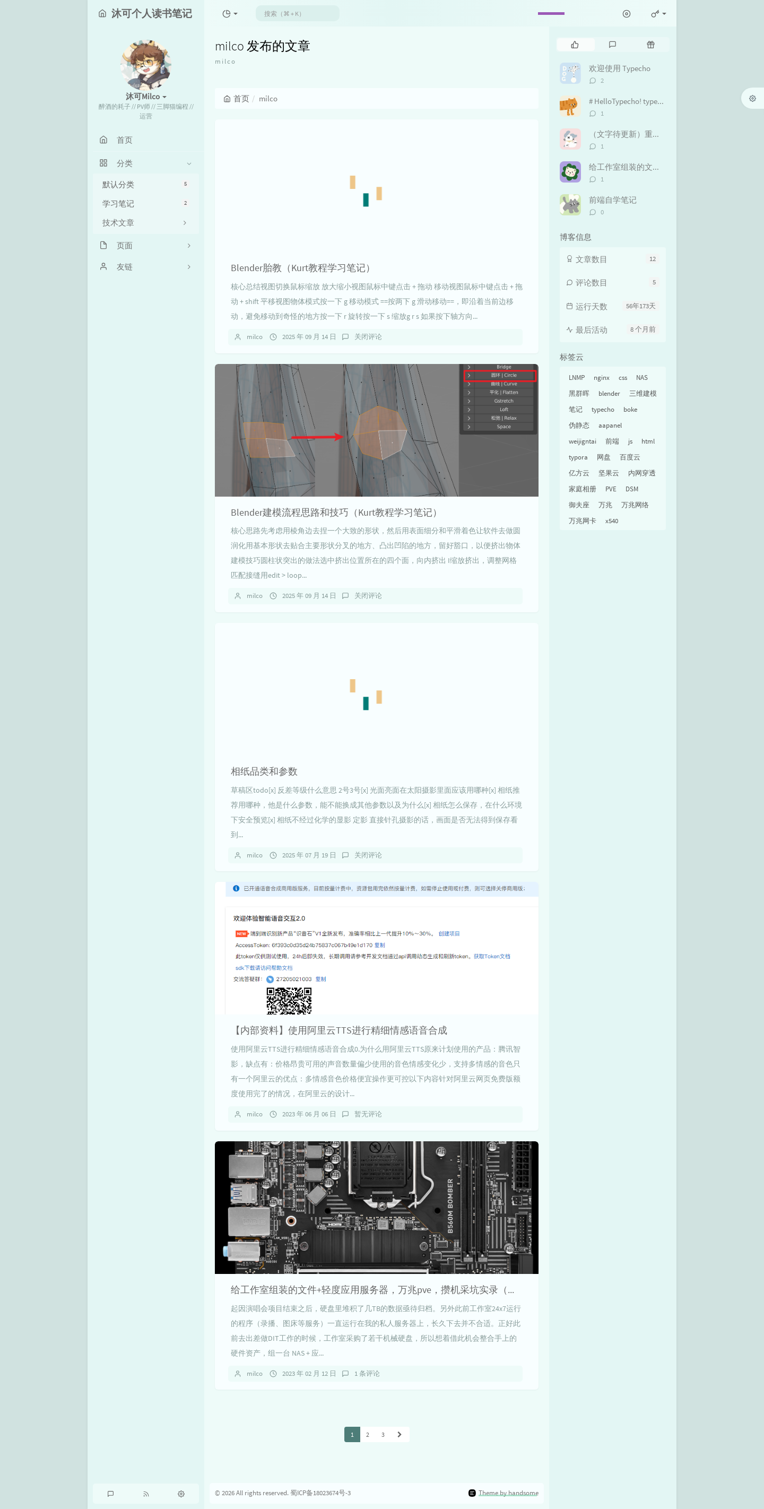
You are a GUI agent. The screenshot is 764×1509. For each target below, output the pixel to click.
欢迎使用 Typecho (619, 68)
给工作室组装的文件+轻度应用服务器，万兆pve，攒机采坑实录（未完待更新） (398, 1289)
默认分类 (145, 184)
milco (255, 336)
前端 (612, 441)
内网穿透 (642, 473)
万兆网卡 (582, 520)
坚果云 (608, 473)
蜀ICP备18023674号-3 (320, 1492)
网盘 (604, 457)
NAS (642, 377)
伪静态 (579, 425)
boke (630, 409)
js (630, 441)
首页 (236, 98)
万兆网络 (635, 504)
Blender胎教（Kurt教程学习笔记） (303, 268)
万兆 (605, 504)
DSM (632, 488)
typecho (603, 409)
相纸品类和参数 (264, 771)
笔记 (576, 409)
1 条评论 (367, 1373)
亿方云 (579, 473)
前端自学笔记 (613, 200)
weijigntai (582, 441)
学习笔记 (145, 203)
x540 (611, 520)
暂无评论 (368, 1113)
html (648, 441)
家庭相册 (582, 488)
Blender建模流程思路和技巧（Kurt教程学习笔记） (336, 512)
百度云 (630, 457)
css (623, 377)
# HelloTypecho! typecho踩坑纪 (641, 101)
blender (609, 393)
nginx (602, 377)
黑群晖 (579, 393)
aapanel (610, 425)
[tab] (575, 44)
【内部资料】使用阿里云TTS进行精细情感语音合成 (339, 1030)
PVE (611, 488)
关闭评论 (368, 336)
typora (578, 457)
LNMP (577, 377)
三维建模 (643, 393)
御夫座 (579, 504)
